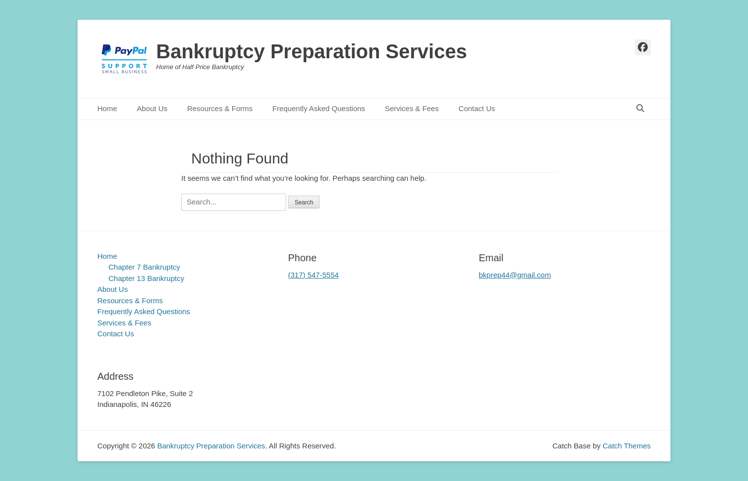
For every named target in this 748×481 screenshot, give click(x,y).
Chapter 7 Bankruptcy (144, 267)
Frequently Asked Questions (318, 108)
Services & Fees (412, 108)
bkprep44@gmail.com (515, 275)
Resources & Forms (220, 108)
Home (107, 108)
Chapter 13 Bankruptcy (146, 278)
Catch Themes (627, 445)
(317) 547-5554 (313, 275)
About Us (152, 108)
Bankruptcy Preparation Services (311, 51)
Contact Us (476, 108)
